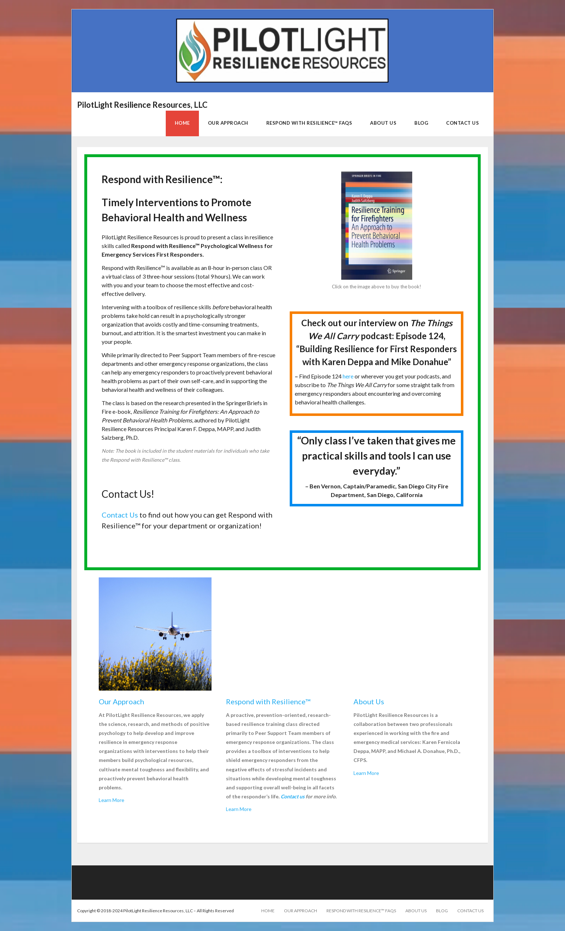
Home (268, 910)
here (348, 376)
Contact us (292, 796)
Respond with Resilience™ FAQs (361, 910)
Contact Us (120, 514)
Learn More (111, 800)
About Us (416, 910)
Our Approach (300, 910)
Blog (442, 910)
